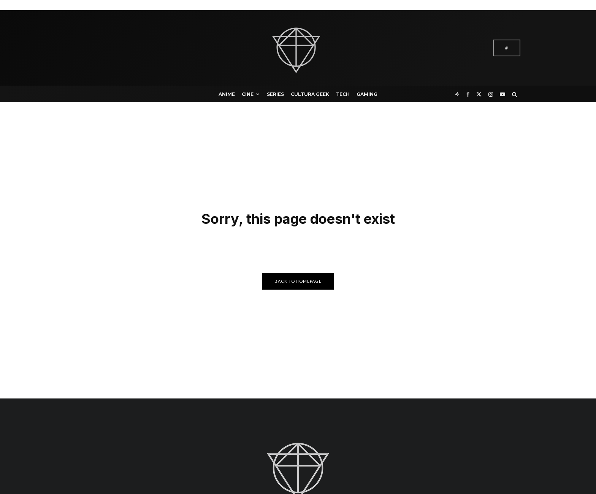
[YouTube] (502, 94)
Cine (248, 94)
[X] (479, 94)
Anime (227, 94)
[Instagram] (490, 94)
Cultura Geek (310, 94)
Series (275, 94)
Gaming (367, 94)
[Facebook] (468, 94)
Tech (343, 94)
